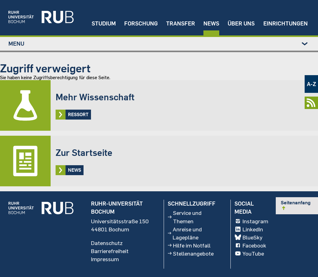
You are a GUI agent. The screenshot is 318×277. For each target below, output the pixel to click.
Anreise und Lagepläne (185, 233)
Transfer (180, 23)
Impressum (105, 259)
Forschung (141, 23)
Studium (104, 23)
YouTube (249, 253)
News (211, 23)
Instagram (251, 221)
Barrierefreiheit (110, 250)
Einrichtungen (285, 23)
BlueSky (248, 237)
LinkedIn (248, 229)
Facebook (250, 245)
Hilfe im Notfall (189, 245)
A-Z (311, 84)
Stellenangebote (191, 253)
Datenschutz (107, 242)
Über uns (241, 23)
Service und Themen (185, 217)
